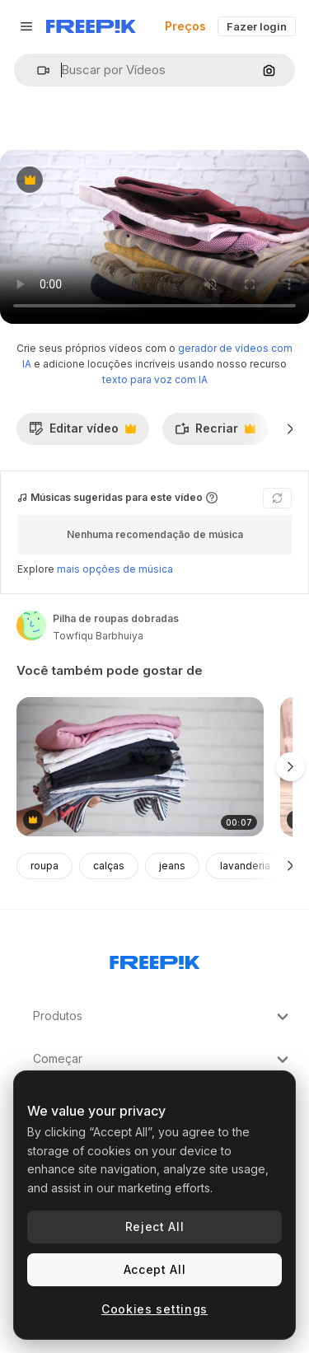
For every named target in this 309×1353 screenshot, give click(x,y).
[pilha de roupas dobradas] (140, 766)
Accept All (155, 1269)
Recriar (215, 432)
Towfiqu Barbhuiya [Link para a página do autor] (98, 636)
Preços (185, 26)
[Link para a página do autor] (31, 625)
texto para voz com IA (155, 379)
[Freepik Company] (155, 959)
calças (108, 865)
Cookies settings (154, 1309)
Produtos (163, 1017)
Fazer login (257, 26)
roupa (44, 865)
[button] (36, 70)
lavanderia (245, 865)
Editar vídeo (82, 432)
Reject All (155, 1227)
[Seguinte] (290, 428)
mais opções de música (115, 569)
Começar (163, 1060)
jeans (172, 865)
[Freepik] (91, 26)
